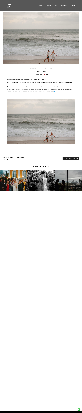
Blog (56, 5)
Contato (74, 5)
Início (40, 5)
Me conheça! (64, 5)
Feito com (40, 411)
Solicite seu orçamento (71, 158)
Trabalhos (48, 5)
